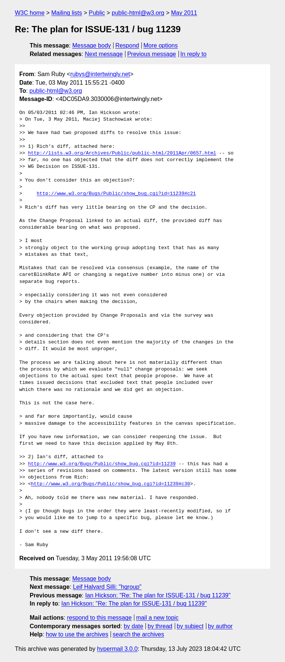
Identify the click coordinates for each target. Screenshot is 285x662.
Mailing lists (66, 13)
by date (133, 626)
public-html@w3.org (138, 13)
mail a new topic (157, 617)
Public (97, 13)
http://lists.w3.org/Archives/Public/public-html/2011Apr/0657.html (122, 153)
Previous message (151, 54)
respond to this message (99, 617)
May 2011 (184, 13)
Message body (91, 45)
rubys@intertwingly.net (100, 74)
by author (220, 626)
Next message (104, 54)
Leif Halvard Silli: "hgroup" (107, 587)
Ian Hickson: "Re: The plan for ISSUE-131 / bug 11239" (157, 595)
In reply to (193, 54)
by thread (160, 626)
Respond (127, 45)
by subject (190, 626)
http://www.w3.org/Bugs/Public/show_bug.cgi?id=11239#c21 (116, 193)
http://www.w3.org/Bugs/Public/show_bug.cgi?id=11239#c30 (110, 484)
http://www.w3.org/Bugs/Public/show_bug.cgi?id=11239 (102, 464)
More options (161, 45)
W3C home (30, 13)
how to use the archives (77, 634)
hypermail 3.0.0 (117, 649)
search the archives (138, 634)
